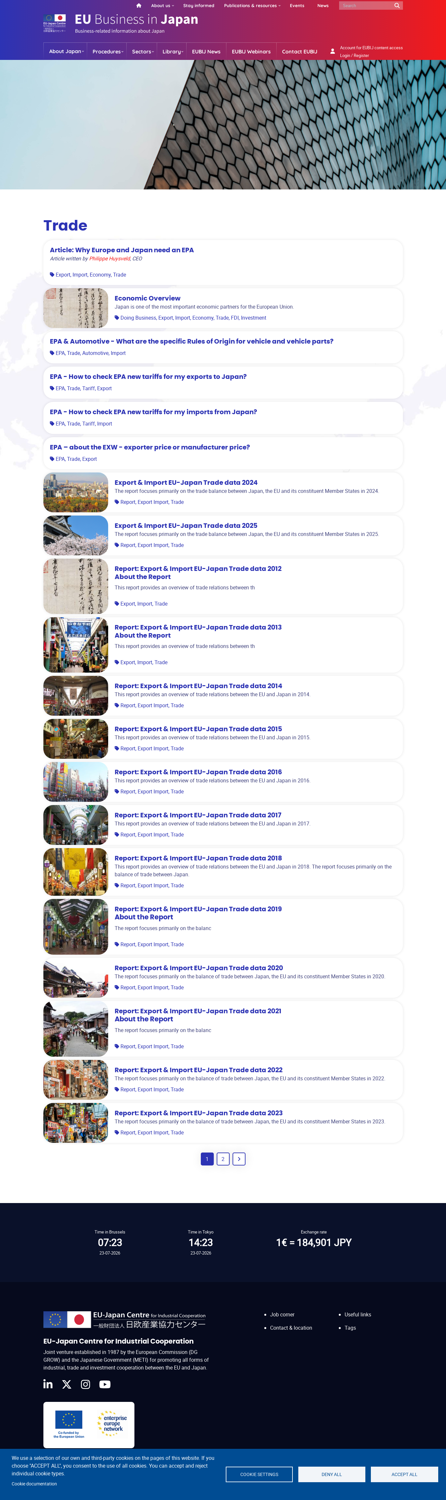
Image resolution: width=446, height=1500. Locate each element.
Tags (350, 1327)
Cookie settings (259, 1474)
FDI (235, 317)
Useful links (358, 1314)
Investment (253, 317)
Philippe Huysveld (109, 258)
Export (63, 274)
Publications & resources (250, 5)
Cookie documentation (34, 1484)
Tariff (88, 388)
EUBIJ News (206, 51)
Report (127, 502)
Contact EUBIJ (299, 51)
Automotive (95, 353)
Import (80, 274)
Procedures (107, 51)
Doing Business (138, 317)
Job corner (282, 1314)
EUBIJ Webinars (251, 51)
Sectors (141, 51)
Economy (100, 274)
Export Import (153, 502)
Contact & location (291, 1327)
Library (172, 51)
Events (297, 5)
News (323, 5)
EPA (60, 353)
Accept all (404, 1474)
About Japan (65, 51)
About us (160, 5)
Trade (119, 274)
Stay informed (198, 5)
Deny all (332, 1474)
